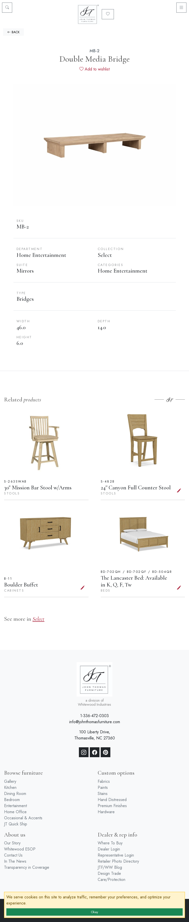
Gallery (10, 781)
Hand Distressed (112, 800)
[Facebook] (94, 752)
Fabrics (104, 781)
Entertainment (15, 806)
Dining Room (15, 793)
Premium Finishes (112, 806)
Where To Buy (110, 843)
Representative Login (116, 855)
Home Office (15, 812)
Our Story (12, 843)
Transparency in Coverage (26, 867)
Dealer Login (109, 849)
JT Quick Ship (15, 824)
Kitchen (10, 787)
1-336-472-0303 (94, 716)
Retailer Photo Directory (118, 861)
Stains (103, 793)
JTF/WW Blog (110, 867)
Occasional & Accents (23, 818)
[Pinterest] (105, 752)
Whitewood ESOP (20, 849)
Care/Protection (111, 879)
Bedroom (12, 800)
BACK (13, 32)
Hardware (106, 812)
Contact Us (13, 855)
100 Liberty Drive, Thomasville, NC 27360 (94, 735)
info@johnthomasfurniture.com (94, 722)
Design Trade (109, 873)
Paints (103, 787)
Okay (94, 912)
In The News (15, 861)
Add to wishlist (94, 69)
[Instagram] (84, 752)
